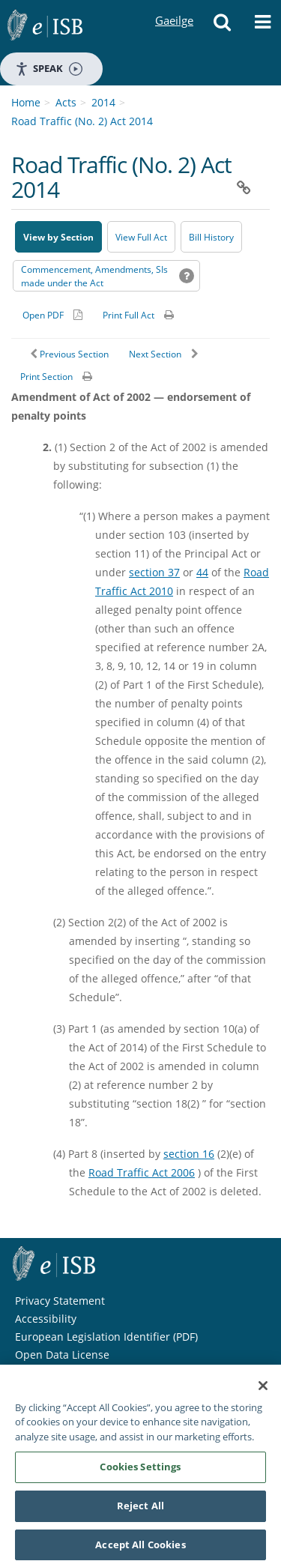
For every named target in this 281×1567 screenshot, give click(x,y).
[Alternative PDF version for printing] (52, 314)
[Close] (263, 1390)
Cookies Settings (140, 1471)
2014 (103, 102)
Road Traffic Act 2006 (141, 1172)
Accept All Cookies (140, 1549)
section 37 (154, 572)
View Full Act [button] (141, 237)
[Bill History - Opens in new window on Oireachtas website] (211, 237)
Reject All (140, 1510)
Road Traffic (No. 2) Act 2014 (82, 121)
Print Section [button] (46, 376)
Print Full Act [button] (128, 315)
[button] (222, 26)
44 (202, 572)
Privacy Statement (60, 1300)
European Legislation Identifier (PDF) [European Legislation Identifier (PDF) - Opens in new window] (106, 1336)
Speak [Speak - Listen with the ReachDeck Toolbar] (48, 68)
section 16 (188, 1154)
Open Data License (62, 1354)
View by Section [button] (58, 237)
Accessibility (45, 1318)
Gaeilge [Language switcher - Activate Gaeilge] (174, 6)
